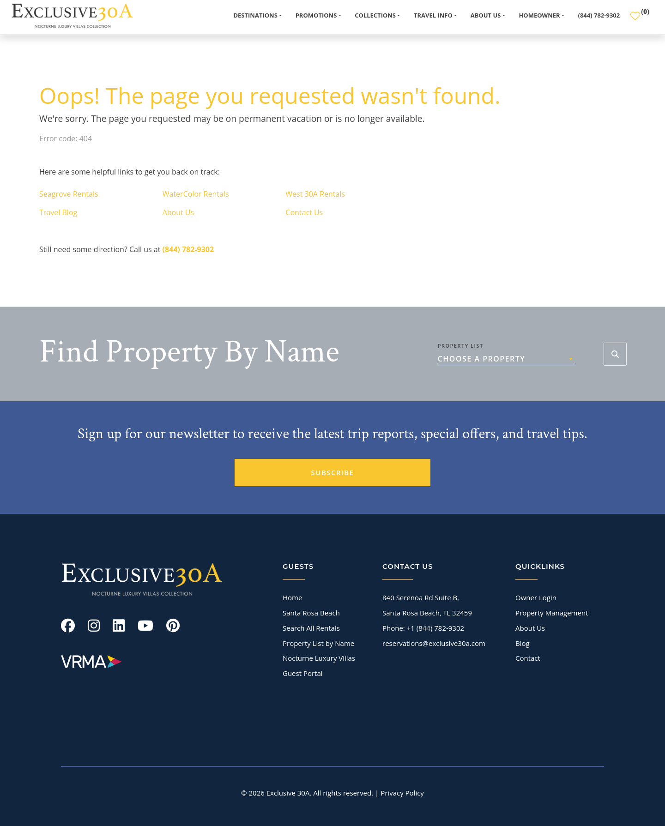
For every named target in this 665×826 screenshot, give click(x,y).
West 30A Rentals (315, 194)
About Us (178, 212)
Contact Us (304, 212)
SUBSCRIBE (332, 472)
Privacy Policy (402, 792)
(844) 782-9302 (599, 15)
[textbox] (507, 358)
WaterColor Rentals (196, 194)
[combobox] (507, 358)
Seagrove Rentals (68, 194)
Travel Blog (58, 212)
